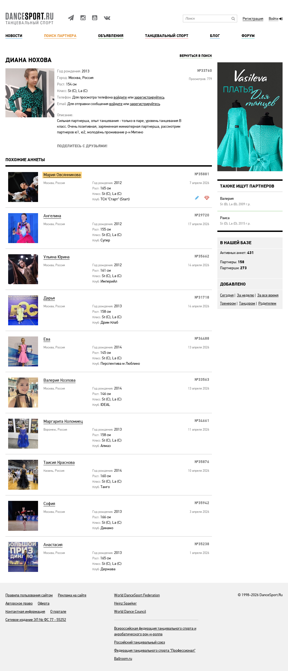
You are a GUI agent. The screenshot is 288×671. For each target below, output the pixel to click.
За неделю (245, 295)
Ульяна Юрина (56, 257)
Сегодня (227, 295)
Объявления (110, 35)
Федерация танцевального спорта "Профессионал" (154, 650)
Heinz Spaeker (125, 603)
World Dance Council (130, 611)
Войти (273, 19)
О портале (58, 611)
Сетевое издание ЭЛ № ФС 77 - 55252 (35, 619)
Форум (248, 35)
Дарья (49, 298)
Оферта (43, 603)
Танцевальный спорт (166, 35)
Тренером (228, 303)
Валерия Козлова (59, 380)
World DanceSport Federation (137, 595)
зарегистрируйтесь (149, 97)
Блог (215, 35)
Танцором (247, 303)
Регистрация (253, 19)
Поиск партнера (60, 35)
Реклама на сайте (72, 595)
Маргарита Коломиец (63, 421)
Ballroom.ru (123, 658)
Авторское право (19, 603)
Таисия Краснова (59, 462)
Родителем (267, 303)
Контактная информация (25, 611)
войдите (120, 97)
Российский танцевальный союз (139, 642)
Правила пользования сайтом (29, 595)
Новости (13, 35)
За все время (267, 295)
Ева (46, 339)
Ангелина (52, 216)
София (49, 503)
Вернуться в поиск (196, 56)
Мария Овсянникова (62, 174)
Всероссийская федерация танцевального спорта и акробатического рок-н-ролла (155, 631)
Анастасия (52, 544)
